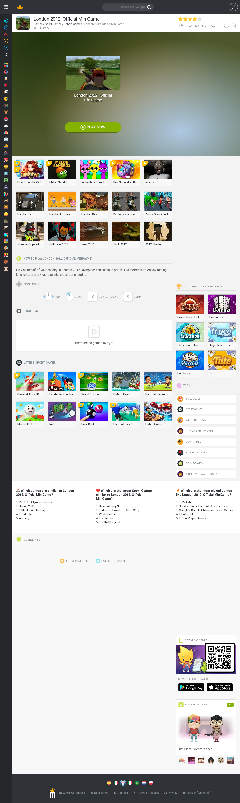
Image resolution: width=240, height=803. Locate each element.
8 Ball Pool (186, 514)
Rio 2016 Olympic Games (35, 502)
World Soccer (108, 514)
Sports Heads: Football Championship (204, 506)
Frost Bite (25, 514)
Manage (203, 792)
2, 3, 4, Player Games (192, 518)
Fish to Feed (107, 518)
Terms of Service (146, 792)
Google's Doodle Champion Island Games (206, 510)
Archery (24, 518)
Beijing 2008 (27, 506)
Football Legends (110, 522)
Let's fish (185, 502)
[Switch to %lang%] (86, 782)
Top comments (73, 561)
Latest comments (112, 561)
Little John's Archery (32, 510)
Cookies (190, 792)
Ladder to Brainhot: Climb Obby (119, 510)
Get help (121, 792)
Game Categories (72, 792)
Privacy (170, 792)
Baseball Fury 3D (110, 506)
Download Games (192, 640)
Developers (99, 792)
